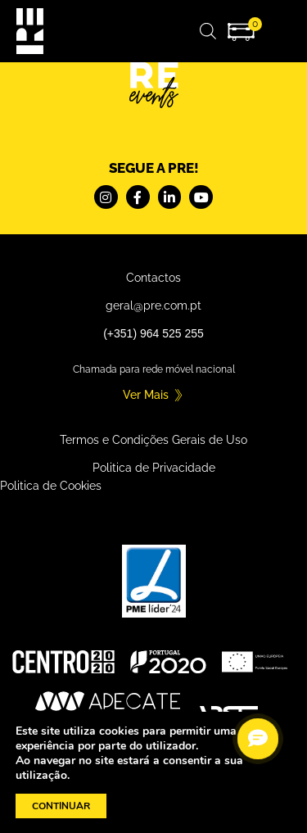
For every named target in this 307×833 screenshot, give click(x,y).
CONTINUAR (61, 806)
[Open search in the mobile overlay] (208, 30)
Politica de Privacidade (154, 467)
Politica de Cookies (51, 485)
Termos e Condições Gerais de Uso (153, 439)
